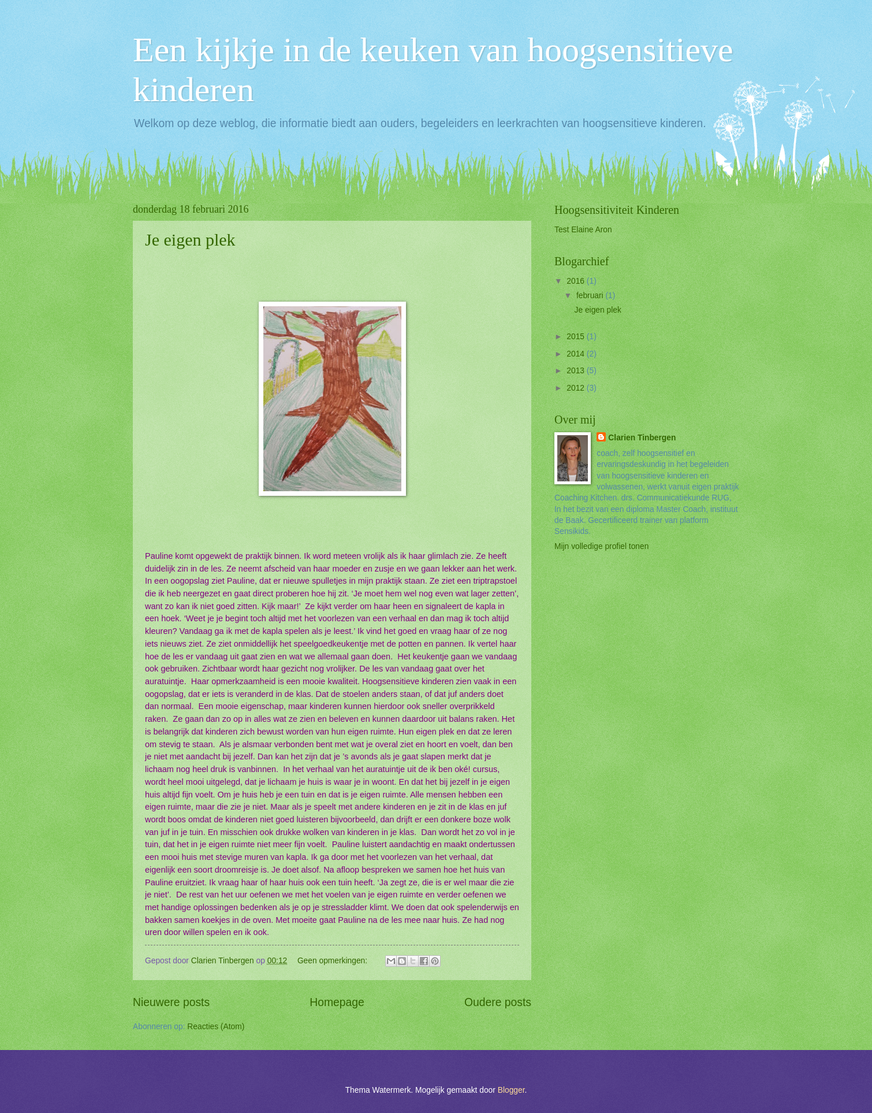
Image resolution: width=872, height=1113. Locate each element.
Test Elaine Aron (583, 229)
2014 (577, 354)
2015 (577, 336)
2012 (577, 388)
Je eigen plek (190, 239)
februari (591, 295)
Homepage (337, 1002)
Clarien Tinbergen (642, 437)
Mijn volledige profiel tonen (601, 546)
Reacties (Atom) (215, 1026)
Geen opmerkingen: (333, 960)
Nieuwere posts (171, 1002)
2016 (577, 281)
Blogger (511, 1090)
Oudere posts (497, 1002)
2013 (577, 370)
